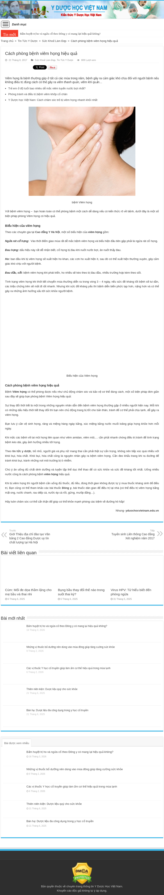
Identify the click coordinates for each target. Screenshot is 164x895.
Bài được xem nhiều (16, 743)
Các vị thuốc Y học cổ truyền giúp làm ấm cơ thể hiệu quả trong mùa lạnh (68, 668)
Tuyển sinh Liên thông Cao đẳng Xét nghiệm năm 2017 (133, 534)
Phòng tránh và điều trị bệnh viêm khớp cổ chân (37, 94)
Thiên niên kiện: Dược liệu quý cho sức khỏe (52, 689)
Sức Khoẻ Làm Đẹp (54, 41)
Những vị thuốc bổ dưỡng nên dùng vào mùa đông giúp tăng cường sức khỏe (70, 647)
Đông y (67, 488)
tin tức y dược (21, 451)
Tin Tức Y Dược (28, 41)
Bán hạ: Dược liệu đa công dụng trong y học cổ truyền (57, 710)
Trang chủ (7, 41)
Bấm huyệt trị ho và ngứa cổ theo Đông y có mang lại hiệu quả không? (60, 33)
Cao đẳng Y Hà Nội (47, 232)
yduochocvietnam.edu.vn (142, 510)
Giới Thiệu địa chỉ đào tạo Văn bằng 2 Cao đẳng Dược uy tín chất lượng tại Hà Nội (31, 536)
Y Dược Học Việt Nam (108, 886)
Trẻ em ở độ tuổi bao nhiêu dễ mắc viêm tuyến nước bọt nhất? (47, 88)
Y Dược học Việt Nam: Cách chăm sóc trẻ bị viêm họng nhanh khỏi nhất (52, 100)
